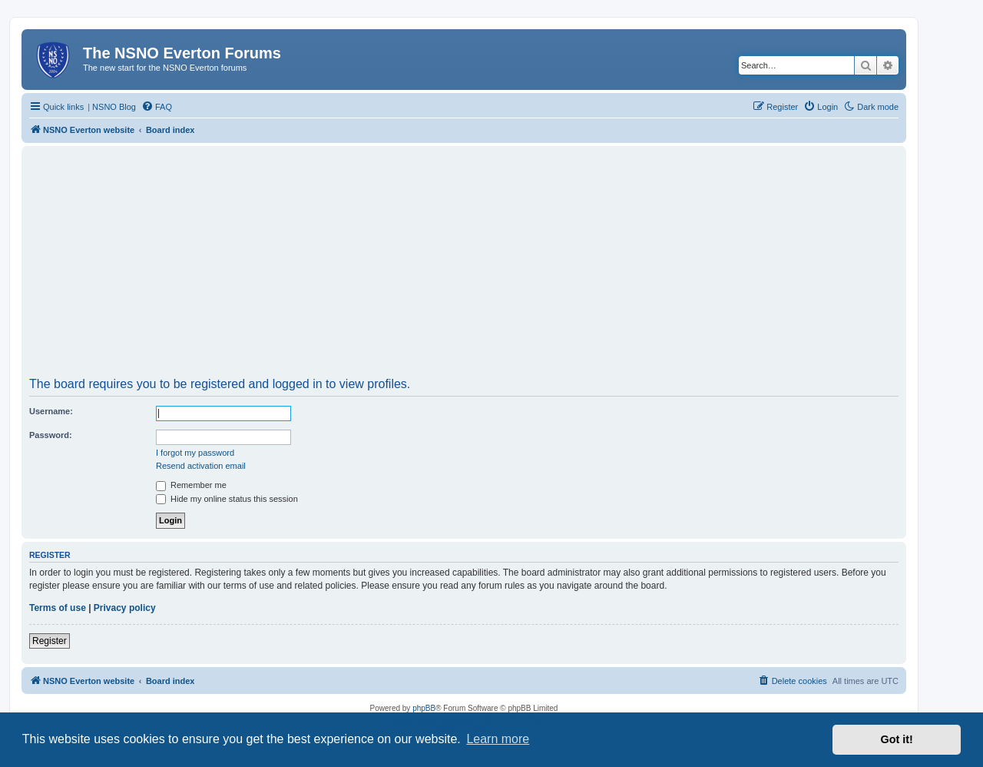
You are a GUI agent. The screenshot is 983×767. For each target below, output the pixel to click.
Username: (51, 411)
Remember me (191, 485)
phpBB (423, 708)
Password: (50, 435)
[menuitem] (156, 107)
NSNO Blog (114, 106)
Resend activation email (201, 465)
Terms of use (57, 608)
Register (49, 641)
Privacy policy (125, 608)
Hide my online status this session (227, 498)
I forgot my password (195, 452)
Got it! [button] (897, 739)
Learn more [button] (497, 738)
